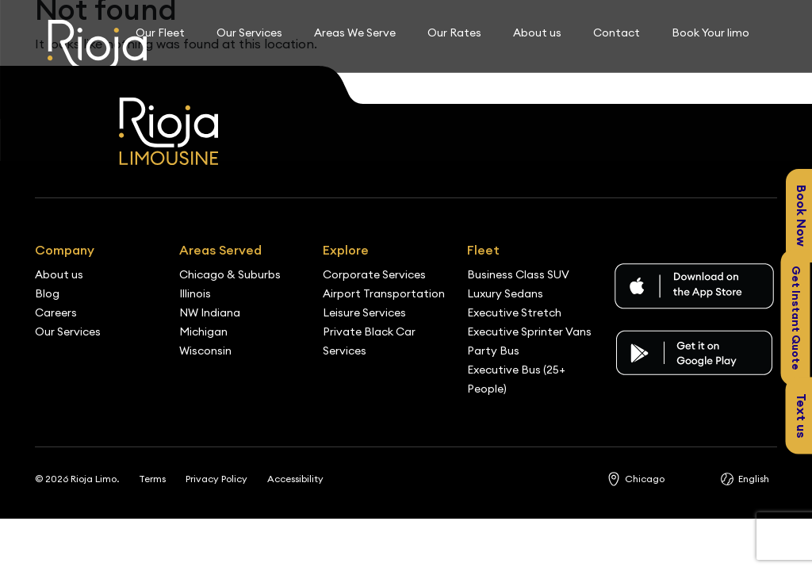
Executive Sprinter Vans (529, 331)
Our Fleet (160, 32)
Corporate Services (374, 274)
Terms (152, 479)
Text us (802, 416)
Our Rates (454, 32)
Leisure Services (364, 312)
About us (537, 32)
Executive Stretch (514, 312)
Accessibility (295, 479)
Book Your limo (710, 32)
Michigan (203, 331)
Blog (47, 293)
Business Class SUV (518, 274)
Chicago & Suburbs (230, 274)
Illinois (195, 293)
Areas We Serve (355, 32)
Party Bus (493, 350)
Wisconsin (205, 350)
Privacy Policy (216, 479)
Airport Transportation (384, 293)
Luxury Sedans (505, 293)
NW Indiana (209, 312)
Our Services (249, 32)
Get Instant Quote (796, 317)
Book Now (802, 216)
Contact (616, 32)
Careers (56, 312)
